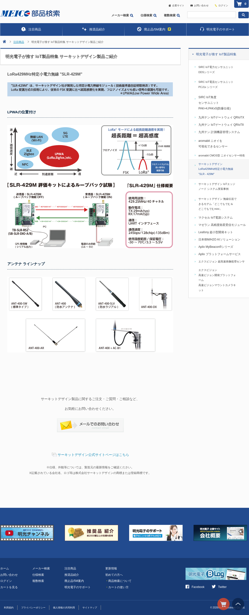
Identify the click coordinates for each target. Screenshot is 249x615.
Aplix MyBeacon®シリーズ (215, 247)
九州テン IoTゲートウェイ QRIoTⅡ (221, 124)
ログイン (223, 5)
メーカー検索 (122, 15)
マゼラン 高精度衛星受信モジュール (222, 225)
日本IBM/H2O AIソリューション (219, 239)
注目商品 (31, 29)
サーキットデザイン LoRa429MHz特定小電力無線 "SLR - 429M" (215, 169)
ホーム (4, 568)
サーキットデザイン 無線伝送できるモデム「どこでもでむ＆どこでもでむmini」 (217, 203)
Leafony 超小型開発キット (215, 232)
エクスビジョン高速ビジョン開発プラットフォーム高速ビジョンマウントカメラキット (217, 280)
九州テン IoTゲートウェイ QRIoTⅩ (221, 117)
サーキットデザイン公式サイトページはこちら (93, 455)
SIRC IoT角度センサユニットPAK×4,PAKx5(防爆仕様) (214, 103)
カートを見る (9, 587)
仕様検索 (149, 15)
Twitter (219, 587)
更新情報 (111, 568)
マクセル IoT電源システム (215, 217)
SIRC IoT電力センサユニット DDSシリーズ (215, 70)
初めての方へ (114, 575)
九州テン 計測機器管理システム (219, 132)
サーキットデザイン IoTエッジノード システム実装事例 (216, 187)
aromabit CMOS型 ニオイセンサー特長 (221, 155)
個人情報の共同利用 (64, 607)
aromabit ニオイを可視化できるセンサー (213, 143)
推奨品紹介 (93, 29)
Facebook (195, 587)
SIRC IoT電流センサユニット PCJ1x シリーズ (215, 84)
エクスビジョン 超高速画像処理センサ (221, 261)
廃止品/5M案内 (154, 29)
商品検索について (118, 581)
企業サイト (176, 5)
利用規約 (9, 607)
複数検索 (172, 15)
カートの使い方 (117, 587)
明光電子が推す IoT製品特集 (216, 54)
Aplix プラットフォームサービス (219, 254)
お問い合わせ (199, 5)
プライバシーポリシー (33, 607)
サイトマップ (89, 607)
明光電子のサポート (217, 29)
